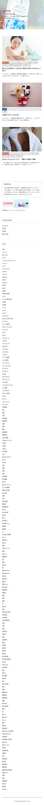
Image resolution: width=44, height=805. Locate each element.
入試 (3, 454)
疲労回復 (4, 675)
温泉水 (4, 634)
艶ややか (4, 742)
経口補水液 (5, 706)
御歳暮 (4, 526)
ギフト (4, 296)
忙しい (4, 537)
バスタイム (5, 351)
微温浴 (4, 529)
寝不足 (4, 515)
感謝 (3, 551)
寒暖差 (4, 504)
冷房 (3, 465)
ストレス (4, 321)
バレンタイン (5, 362)
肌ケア (4, 714)
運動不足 (4, 767)
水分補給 (4, 617)
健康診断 (4, 432)
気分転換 (4, 614)
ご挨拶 (4, 302)
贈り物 (4, 761)
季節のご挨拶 (5, 490)
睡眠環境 (4, 697)
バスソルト (5, 349)
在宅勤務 (4, 476)
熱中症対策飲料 (6, 659)
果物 (3, 595)
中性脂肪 (4, 407)
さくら (4, 307)
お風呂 (4, 290)
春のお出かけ (5, 573)
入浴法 (4, 448)
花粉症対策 (5, 750)
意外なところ (5, 548)
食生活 (4, 783)
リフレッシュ (5, 401)
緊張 (3, 709)
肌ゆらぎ (4, 717)
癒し (3, 681)
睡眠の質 (4, 692)
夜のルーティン (6, 484)
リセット (4, 398)
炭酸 (3, 642)
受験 (3, 468)
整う (3, 559)
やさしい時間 (5, 393)
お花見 (4, 285)
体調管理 (4, 421)
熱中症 (4, 653)
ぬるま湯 (4, 346)
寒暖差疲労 (5, 506)
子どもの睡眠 (5, 487)
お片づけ (4, 282)
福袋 (3, 700)
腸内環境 (4, 728)
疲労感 (4, 678)
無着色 (4, 648)
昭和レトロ (5, 584)
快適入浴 (4, 540)
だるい (4, 332)
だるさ (4, 335)
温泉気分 (4, 631)
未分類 (4, 231)
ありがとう (5, 254)
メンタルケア (5, 390)
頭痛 (3, 775)
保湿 (3, 426)
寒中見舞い (5, 501)
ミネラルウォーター (7, 385)
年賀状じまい (5, 523)
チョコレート (5, 338)
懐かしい (4, 553)
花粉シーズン (5, 745)
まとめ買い (5, 382)
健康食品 (4, 434)
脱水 (3, 722)
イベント (4, 263)
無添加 (4, 645)
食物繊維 (4, 780)
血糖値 (4, 753)
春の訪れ (4, 578)
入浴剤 (4, 228)
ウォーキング (5, 268)
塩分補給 (4, 479)
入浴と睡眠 (5, 437)
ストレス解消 (5, 324)
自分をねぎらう (6, 733)
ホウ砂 (4, 374)
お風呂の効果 (5, 293)
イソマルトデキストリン (9, 260)
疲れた (4, 673)
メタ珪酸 (4, 387)
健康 (3, 429)
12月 (3, 249)
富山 (3, 498)
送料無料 (4, 764)
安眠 (3, 495)
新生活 (4, 565)
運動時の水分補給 (7, 769)
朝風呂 (4, 592)
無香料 (4, 650)
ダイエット (5, 329)
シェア (4, 310)
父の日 (4, 661)
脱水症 (4, 725)
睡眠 (3, 689)
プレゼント (5, 371)
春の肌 (4, 576)
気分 (3, 609)
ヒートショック (6, 365)
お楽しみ (4, 277)
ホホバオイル (5, 376)
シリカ (4, 313)
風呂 (3, 778)
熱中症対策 (5, 656)
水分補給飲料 (5, 620)
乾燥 (3, 412)
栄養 (3, 598)
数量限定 (4, 556)
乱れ (3, 410)
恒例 (3, 545)
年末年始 (4, 520)
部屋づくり (5, 772)
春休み (4, 581)
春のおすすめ (5, 570)
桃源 (3, 601)
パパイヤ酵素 (5, 357)
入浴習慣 (4, 451)
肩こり (4, 720)
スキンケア (5, 225)
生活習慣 (4, 667)
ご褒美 (4, 304)
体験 (3, 423)
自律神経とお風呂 (7, 739)
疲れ (3, 670)
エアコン (4, 274)
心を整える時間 (6, 534)
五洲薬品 (4, 418)
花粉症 (4, 747)
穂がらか (4, 703)
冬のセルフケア (6, 457)
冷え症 (4, 462)
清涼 (3, 625)
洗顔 (3, 623)
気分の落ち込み (6, 612)
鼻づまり (4, 789)
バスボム (4, 354)
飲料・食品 (5, 234)
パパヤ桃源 (5, 360)
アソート (4, 252)
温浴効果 (4, 639)
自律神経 (4, 736)
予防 (3, 415)
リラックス (5, 404)
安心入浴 (4, 493)
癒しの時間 (5, 684)
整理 (3, 562)
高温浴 (4, 786)
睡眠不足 (4, 695)
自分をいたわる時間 (7, 731)
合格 (3, 470)
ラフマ (4, 396)
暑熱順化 (4, 589)
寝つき (4, 509)
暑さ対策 (4, 587)
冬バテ (4, 459)
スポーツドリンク (7, 326)
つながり (4, 340)
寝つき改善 (5, 512)
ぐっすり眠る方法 (7, 299)
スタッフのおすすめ (7, 318)
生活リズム (5, 664)
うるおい (4, 271)
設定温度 (4, 758)
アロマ (4, 257)
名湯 (3, 473)
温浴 (3, 637)
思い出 (4, 542)
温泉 (3, 628)
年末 (3, 517)
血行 (3, 756)
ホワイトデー (5, 379)
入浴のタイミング (7, 440)
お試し (4, 288)
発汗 (3, 686)
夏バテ (4, 482)
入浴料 (4, 446)
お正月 (4, 279)
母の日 (4, 606)
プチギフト (5, 368)
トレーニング (5, 343)
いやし (4, 266)
